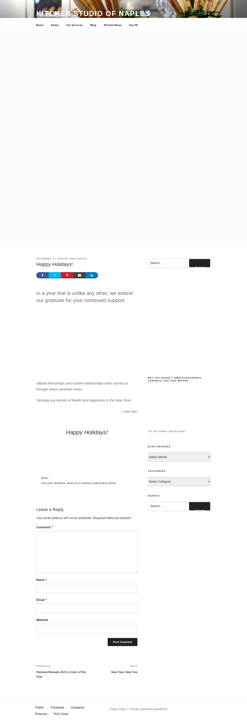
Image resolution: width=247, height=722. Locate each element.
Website (42, 620)
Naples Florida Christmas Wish (91, 483)
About (55, 25)
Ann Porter (78, 258)
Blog (93, 25)
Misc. (46, 478)
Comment (44, 527)
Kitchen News (113, 25)
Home (39, 25)
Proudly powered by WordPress (148, 709)
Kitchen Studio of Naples (93, 14)
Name (41, 579)
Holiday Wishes (53, 483)
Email (41, 600)
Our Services (74, 25)
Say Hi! (133, 25)
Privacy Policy (117, 709)
